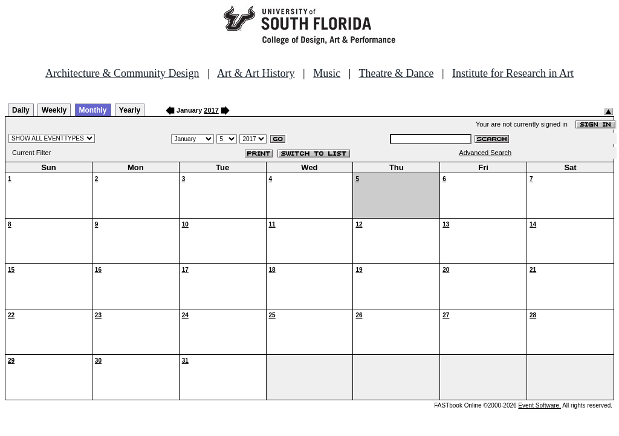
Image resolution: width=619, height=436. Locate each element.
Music (326, 73)
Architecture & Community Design (122, 73)
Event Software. (539, 405)
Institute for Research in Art (513, 73)
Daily (21, 110)
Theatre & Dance (395, 73)
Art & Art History (256, 73)
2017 (211, 110)
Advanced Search (485, 152)
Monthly (93, 110)
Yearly (129, 110)
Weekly (54, 110)
